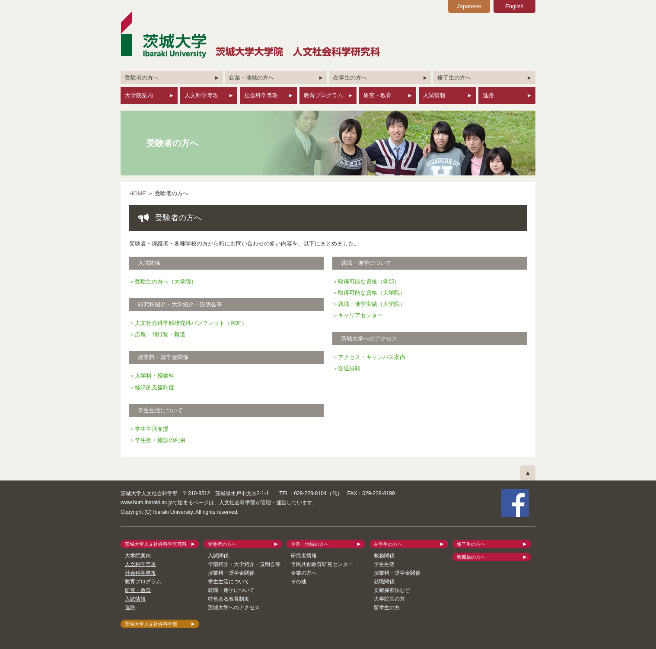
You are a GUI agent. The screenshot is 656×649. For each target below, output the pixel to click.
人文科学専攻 (201, 95)
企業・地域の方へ (251, 77)
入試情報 (434, 95)
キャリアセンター (360, 315)
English (514, 6)
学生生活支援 (152, 429)
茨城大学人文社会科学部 (151, 624)
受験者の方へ (142, 77)
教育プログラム (323, 95)
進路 (488, 95)
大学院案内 (139, 95)
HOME (137, 193)
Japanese (469, 6)
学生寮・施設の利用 (160, 440)
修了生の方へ (454, 77)
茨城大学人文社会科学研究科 (156, 544)
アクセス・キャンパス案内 (371, 357)
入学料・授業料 (154, 375)
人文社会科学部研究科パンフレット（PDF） (191, 323)
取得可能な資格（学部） (369, 281)
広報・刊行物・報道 (160, 334)
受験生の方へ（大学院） (166, 281)
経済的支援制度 (154, 387)
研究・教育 (377, 95)
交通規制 (349, 368)
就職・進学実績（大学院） (371, 304)
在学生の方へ (350, 77)
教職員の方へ (471, 557)
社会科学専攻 (261, 95)
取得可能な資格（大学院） (371, 293)
